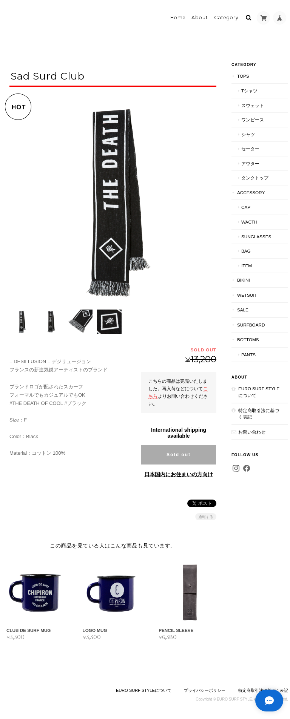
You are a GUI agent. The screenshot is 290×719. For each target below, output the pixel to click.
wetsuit (247, 295)
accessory (251, 192)
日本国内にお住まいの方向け (178, 473)
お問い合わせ (251, 431)
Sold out (179, 453)
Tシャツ (249, 90)
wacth (249, 221)
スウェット (252, 105)
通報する (205, 516)
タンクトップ (254, 177)
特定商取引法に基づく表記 (258, 414)
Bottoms (248, 339)
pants (248, 354)
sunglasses (256, 236)
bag (246, 250)
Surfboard (251, 324)
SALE (242, 309)
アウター (250, 163)
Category (226, 17)
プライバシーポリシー (204, 689)
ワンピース (252, 119)
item (246, 265)
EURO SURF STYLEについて (258, 392)
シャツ (248, 134)
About (199, 17)
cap (245, 207)
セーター (250, 148)
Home (178, 17)
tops (243, 76)
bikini (243, 279)
